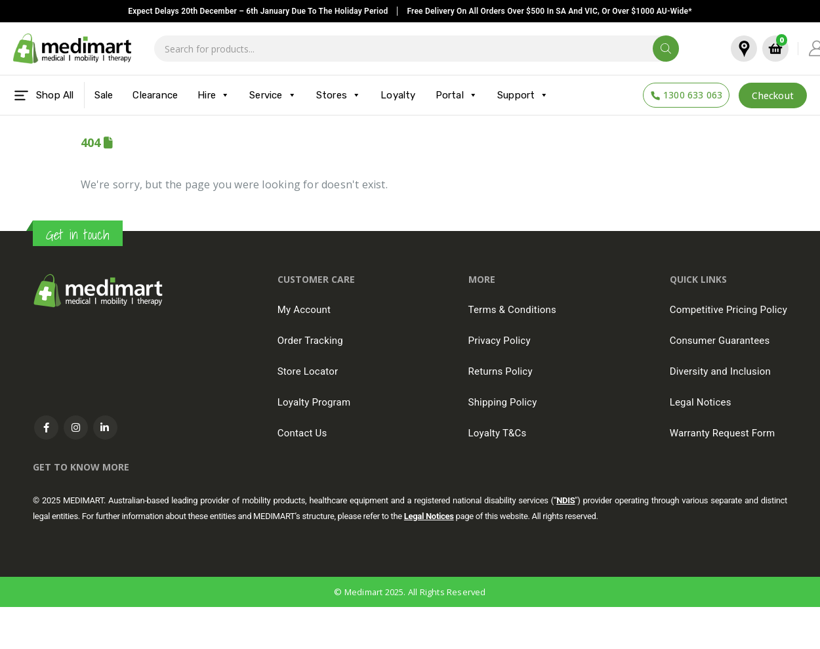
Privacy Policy (499, 340)
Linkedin (105, 427)
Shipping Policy (502, 402)
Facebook (46, 427)
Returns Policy (500, 371)
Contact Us (302, 433)
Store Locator (307, 371)
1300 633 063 (692, 95)
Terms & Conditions (512, 310)
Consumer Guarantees (720, 340)
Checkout (773, 95)
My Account (304, 310)
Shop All (43, 95)
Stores (338, 95)
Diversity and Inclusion (720, 371)
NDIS (565, 500)
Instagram (76, 427)
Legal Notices (700, 402)
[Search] (666, 48)
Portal (457, 95)
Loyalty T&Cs (497, 433)
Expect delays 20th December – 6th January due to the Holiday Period (258, 11)
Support (523, 95)
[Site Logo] (72, 48)
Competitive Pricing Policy (728, 310)
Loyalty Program (314, 402)
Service (273, 95)
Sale (103, 95)
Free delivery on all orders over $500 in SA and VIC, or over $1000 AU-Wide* (549, 11)
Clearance (155, 95)
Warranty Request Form (722, 433)
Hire (213, 95)
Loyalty (397, 95)
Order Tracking (310, 340)
